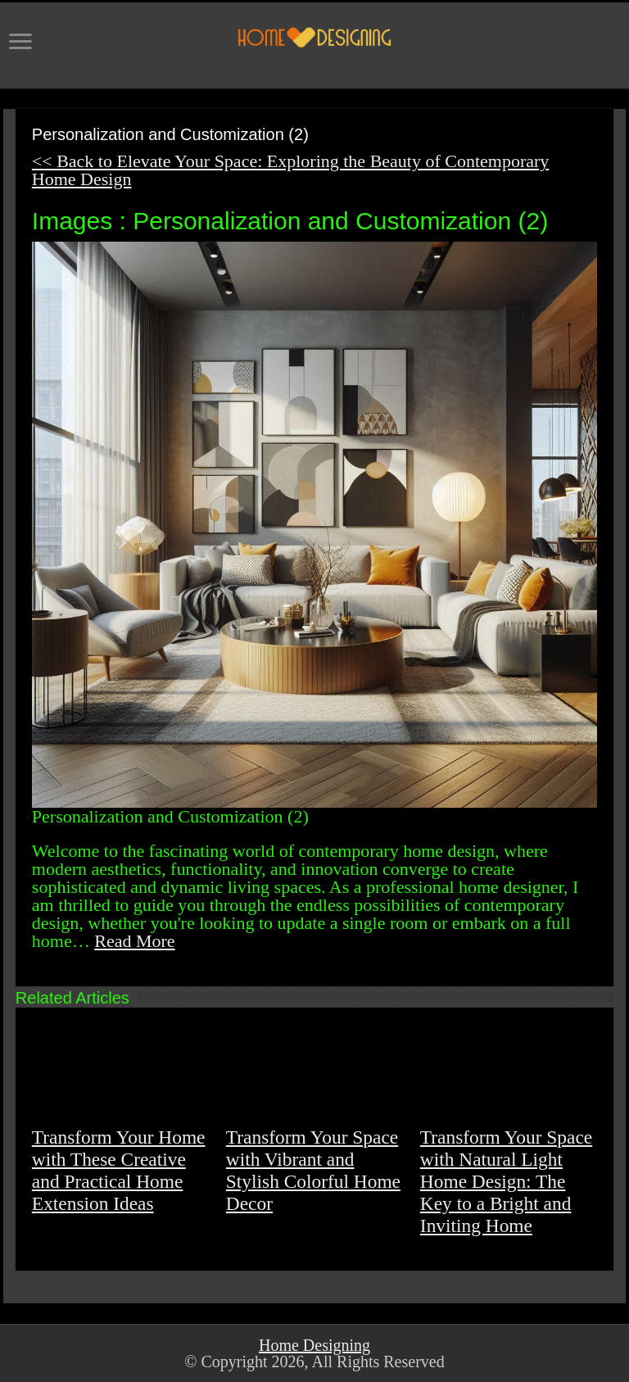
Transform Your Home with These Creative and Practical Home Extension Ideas (119, 1170)
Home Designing (314, 1345)
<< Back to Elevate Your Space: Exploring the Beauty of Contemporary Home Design (291, 170)
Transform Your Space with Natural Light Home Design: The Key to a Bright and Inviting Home (506, 1181)
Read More (134, 941)
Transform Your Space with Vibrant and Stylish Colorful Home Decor (313, 1170)
